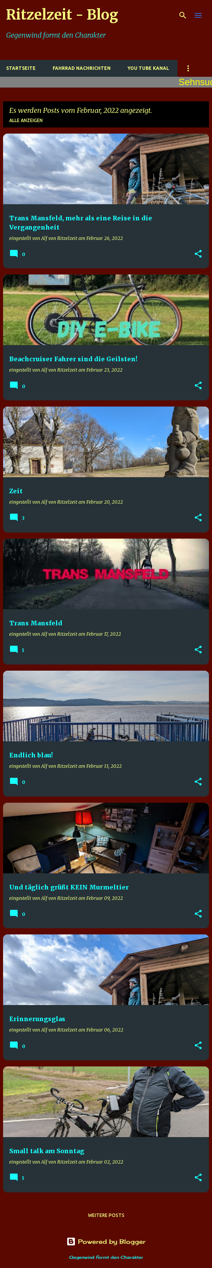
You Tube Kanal (148, 68)
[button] (198, 254)
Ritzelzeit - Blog (62, 14)
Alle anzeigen (26, 120)
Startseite (21, 68)
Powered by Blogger (106, 1241)
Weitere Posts (106, 1215)
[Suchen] (182, 15)
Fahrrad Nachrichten (82, 68)
